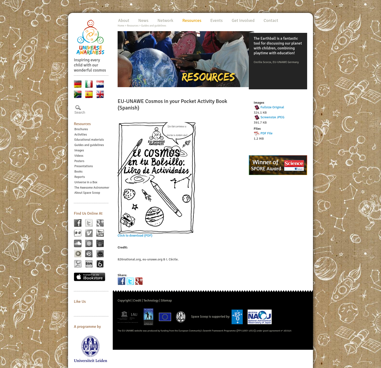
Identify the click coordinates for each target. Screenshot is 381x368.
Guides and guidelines (89, 145)
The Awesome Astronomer (91, 188)
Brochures (81, 129)
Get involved (243, 20)
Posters (79, 161)
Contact (271, 20)
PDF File (266, 133)
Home (121, 25)
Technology (150, 301)
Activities (80, 135)
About (123, 20)
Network (165, 20)
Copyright (124, 301)
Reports (79, 177)
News (143, 20)
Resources (82, 123)
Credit (137, 301)
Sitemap (166, 301)
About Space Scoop (87, 193)
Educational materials (89, 140)
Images (79, 150)
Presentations (83, 166)
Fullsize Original (272, 107)
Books (78, 172)
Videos (78, 156)
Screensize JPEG (272, 117)
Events (216, 20)
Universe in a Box (85, 182)
